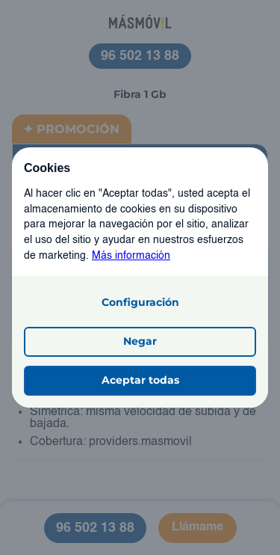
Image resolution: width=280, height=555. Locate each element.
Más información (131, 256)
